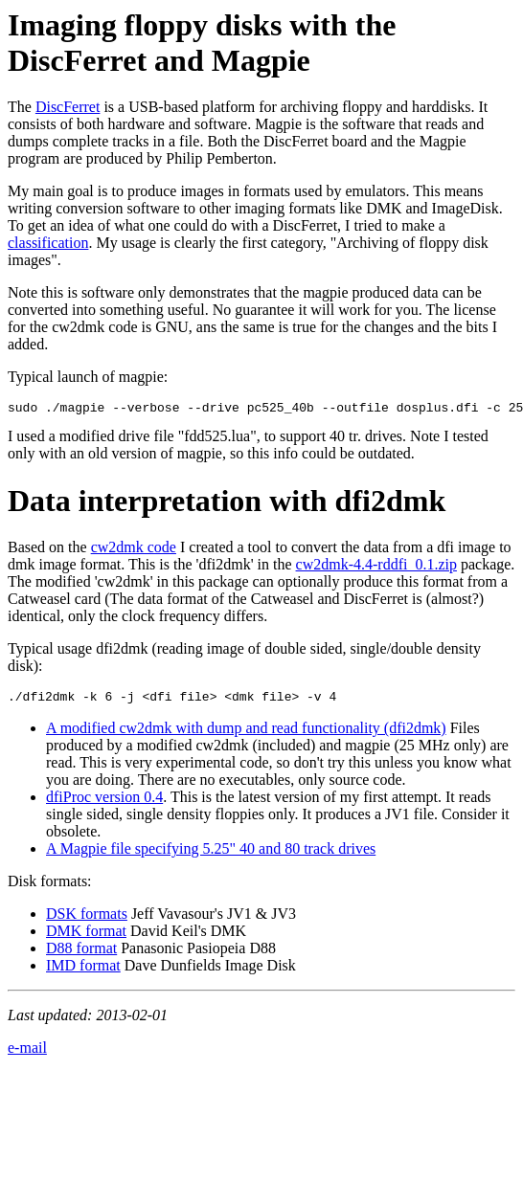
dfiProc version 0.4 (104, 802)
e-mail (27, 1053)
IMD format (83, 971)
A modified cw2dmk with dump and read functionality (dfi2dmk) (246, 733)
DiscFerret (68, 107)
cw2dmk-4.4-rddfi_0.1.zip (376, 567)
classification (48, 242)
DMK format (86, 936)
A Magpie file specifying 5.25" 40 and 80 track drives (210, 854)
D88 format (81, 954)
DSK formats (86, 919)
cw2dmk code (133, 550)
